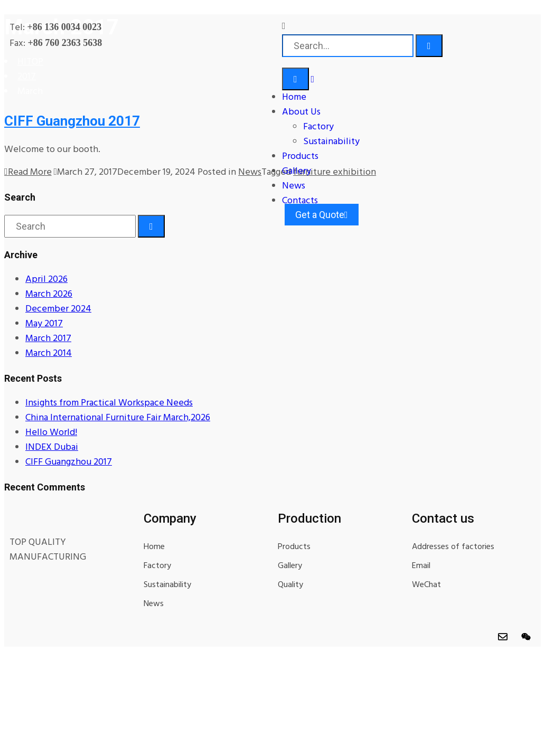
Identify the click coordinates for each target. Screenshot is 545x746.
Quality (290, 585)
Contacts (300, 201)
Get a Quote (321, 214)
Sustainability (331, 141)
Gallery (296, 171)
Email (421, 566)
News (293, 186)
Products (300, 156)
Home (294, 97)
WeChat (426, 585)
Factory (318, 127)
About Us (301, 112)
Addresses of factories (453, 547)
